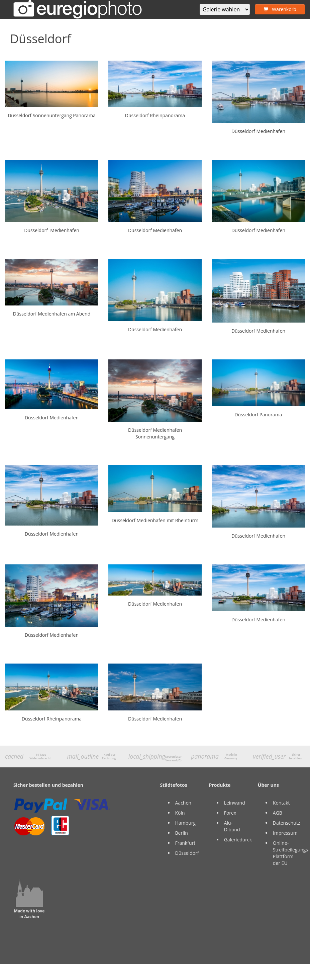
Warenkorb (280, 9)
